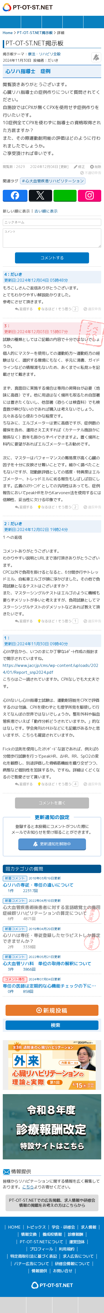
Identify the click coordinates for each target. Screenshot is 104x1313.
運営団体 (77, 1242)
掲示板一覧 (39, 1305)
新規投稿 (65, 1305)
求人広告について (78, 1256)
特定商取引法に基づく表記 (33, 1256)
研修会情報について (72, 1264)
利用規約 (66, 1249)
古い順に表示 (46, 211)
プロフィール (41, 1249)
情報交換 (73, 22)
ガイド (74, 7)
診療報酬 (75, 1234)
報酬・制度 (93, 22)
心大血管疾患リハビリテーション (55, 180)
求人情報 (31, 22)
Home (8, 32)
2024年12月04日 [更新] (49, 167)
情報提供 (39, 1271)
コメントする (52, 258)
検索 (13, 1305)
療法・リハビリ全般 (44, 53)
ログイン (85, 7)
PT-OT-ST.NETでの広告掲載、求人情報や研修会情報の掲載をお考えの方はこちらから (52, 1203)
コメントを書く (52, 803)
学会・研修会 (52, 22)
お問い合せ (62, 1271)
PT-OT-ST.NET (28, 7)
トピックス (10, 22)
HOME (14, 1227)
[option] (52, 1065)
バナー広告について (31, 1264)
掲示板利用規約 (91, 1305)
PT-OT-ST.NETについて (41, 1242)
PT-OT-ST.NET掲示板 (35, 32)
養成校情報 (52, 1234)
